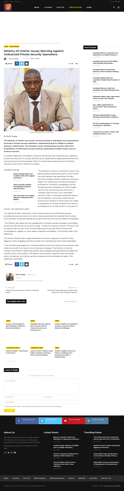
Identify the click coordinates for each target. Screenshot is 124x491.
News (36, 7)
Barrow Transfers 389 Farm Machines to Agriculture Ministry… (66, 438)
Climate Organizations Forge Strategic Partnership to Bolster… (106, 116)
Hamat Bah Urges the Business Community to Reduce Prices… (106, 455)
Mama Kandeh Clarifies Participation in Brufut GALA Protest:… (22, 186)
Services (6, 1)
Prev (8, 361)
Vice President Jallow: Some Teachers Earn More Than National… (64, 464)
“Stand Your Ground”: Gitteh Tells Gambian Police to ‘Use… (106, 133)
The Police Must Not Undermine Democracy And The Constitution (107, 438)
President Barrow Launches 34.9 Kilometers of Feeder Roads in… (105, 54)
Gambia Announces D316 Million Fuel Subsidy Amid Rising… (105, 62)
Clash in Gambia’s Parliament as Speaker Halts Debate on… (65, 455)
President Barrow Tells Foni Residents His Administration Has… (106, 89)
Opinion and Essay (57, 478)
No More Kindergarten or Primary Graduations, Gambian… (106, 124)
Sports (71, 478)
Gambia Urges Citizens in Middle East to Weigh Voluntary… (66, 446)
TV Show (48, 7)
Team (11, 1)
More (89, 7)
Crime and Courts (37, 347)
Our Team (93, 478)
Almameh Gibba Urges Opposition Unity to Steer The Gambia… (106, 97)
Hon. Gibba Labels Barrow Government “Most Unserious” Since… (105, 107)
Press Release (75, 7)
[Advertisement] (62, 26)
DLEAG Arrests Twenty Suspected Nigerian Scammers (107, 446)
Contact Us (17, 1)
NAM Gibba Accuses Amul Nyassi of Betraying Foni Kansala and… (106, 463)
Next (14, 361)
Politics (60, 7)
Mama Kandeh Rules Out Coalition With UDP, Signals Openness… (24, 176)
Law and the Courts (13, 347)
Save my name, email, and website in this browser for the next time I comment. (34, 406)
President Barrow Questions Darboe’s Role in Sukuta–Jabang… (106, 70)
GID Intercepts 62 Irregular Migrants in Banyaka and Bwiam (24, 197)
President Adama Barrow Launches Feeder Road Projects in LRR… (106, 80)
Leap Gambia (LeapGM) (112, 486)
